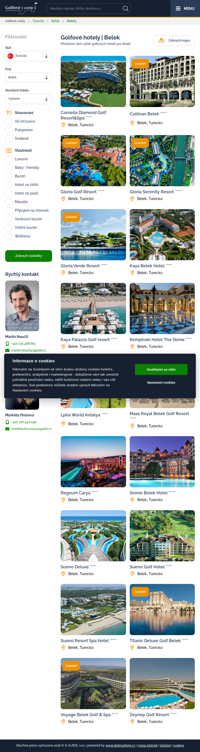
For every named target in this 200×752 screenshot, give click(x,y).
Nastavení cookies (161, 382)
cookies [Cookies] (178, 745)
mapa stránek (148, 745)
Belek (55, 21)
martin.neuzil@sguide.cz (25, 350)
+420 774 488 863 (20, 344)
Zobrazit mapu (174, 40)
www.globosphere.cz (120, 745)
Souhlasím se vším (161, 369)
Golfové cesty (15, 21)
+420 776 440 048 (20, 422)
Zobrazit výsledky (28, 256)
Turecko (38, 21)
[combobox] (28, 56)
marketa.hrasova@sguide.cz (28, 429)
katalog (165, 745)
